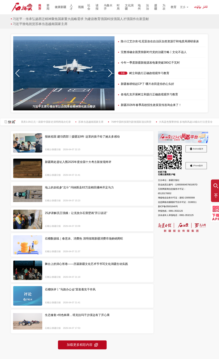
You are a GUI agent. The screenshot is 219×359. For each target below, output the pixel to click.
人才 (71, 7)
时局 (118, 7)
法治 (147, 7)
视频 (81, 7)
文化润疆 (129, 7)
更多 (183, 7)
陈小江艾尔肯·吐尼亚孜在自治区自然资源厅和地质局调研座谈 (160, 41)
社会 (88, 7)
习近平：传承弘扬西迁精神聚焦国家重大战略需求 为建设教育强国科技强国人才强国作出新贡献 (81, 19)
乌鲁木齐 (108, 7)
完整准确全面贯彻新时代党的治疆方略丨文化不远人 (154, 52)
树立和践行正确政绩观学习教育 (149, 73)
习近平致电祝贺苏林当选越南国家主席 (40, 24)
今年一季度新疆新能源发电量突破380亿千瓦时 (150, 62)
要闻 (48, 7)
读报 (97, 7)
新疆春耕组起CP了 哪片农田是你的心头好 (147, 83)
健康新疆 (60, 7)
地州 (139, 7)
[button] (110, 73)
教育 (173, 7)
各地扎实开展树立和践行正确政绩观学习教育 (149, 94)
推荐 (39, 7)
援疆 (155, 7)
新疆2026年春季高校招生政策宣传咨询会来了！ (151, 104)
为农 (163, 7)
